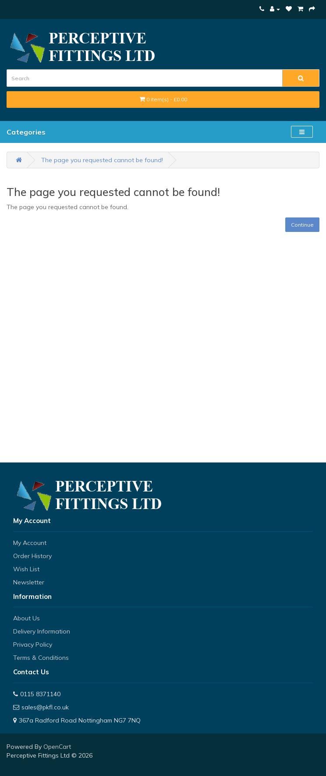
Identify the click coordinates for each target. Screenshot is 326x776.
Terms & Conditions (41, 658)
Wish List (26, 569)
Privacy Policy (32, 644)
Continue (302, 224)
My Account (29, 543)
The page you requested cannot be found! (102, 160)
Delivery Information (41, 631)
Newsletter (28, 582)
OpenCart (57, 747)
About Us (26, 618)
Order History (32, 556)
